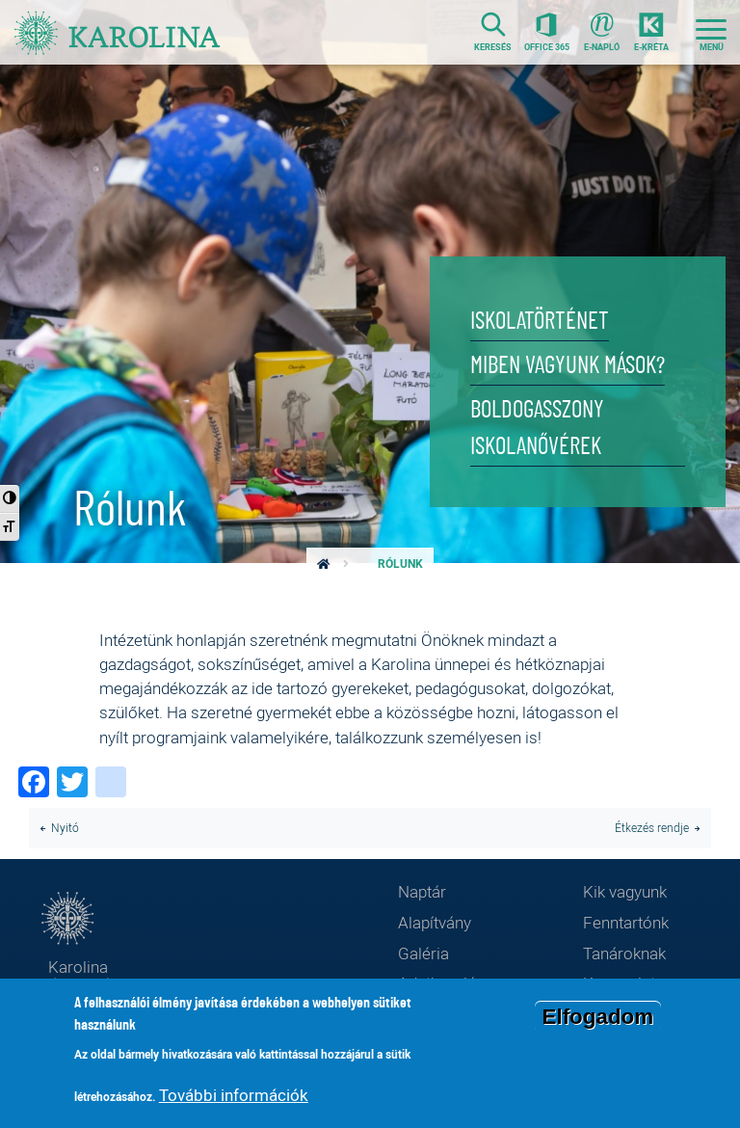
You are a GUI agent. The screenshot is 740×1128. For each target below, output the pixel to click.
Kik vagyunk (625, 891)
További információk (233, 1098)
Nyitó (65, 827)
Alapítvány (434, 922)
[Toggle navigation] (711, 32)
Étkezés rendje (652, 827)
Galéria (423, 953)
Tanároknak (624, 953)
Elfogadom (598, 1019)
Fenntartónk (626, 922)
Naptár (422, 891)
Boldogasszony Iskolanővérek (537, 428)
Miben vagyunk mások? (567, 366)
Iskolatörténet (539, 321)
